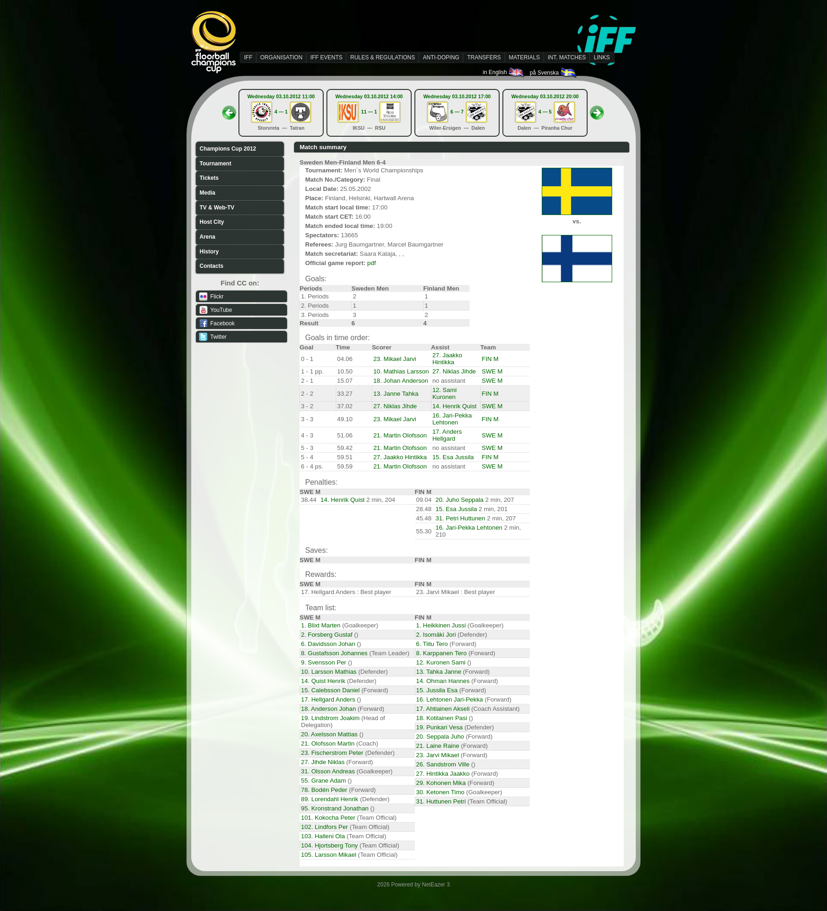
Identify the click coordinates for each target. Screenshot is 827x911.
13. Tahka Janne (439, 671)
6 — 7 (457, 111)
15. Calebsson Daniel (330, 690)
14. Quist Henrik (323, 680)
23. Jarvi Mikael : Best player (455, 591)
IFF (248, 57)
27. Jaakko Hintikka (447, 359)
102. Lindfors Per (324, 826)
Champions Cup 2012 (228, 149)
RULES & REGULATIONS (382, 57)
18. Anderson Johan (328, 708)
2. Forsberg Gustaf (326, 634)
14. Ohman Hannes (443, 680)
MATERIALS (524, 57)
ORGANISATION (281, 57)
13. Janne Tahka (396, 393)
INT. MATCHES (567, 57)
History (209, 251)
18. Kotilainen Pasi (441, 718)
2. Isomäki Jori (436, 634)
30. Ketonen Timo (440, 792)
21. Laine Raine (437, 745)
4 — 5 (545, 111)
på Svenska (553, 73)
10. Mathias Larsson (401, 371)
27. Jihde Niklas (323, 762)
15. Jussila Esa (437, 690)
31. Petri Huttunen (460, 518)
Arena (207, 237)
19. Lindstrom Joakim (330, 718)
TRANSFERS (484, 57)
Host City (212, 222)
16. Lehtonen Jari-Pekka (449, 699)
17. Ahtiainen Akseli (443, 708)
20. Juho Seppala (460, 499)
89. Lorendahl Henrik (329, 799)
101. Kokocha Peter (328, 817)
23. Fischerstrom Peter (332, 752)
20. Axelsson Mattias (329, 734)
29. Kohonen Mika (441, 782)
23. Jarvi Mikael (437, 755)
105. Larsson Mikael (328, 854)
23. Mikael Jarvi (394, 358)
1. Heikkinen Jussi (441, 625)
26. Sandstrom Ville (443, 764)
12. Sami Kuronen (444, 393)
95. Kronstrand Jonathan (335, 808)
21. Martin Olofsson (400, 435)
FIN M (490, 358)
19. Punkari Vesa (439, 727)
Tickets (209, 178)
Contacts (211, 266)
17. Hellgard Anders (328, 699)
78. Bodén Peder (324, 789)
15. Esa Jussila (453, 457)
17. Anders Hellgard (447, 435)
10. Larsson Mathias (329, 671)
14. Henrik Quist (454, 406)
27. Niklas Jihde (454, 371)
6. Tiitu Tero (432, 643)
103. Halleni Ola (323, 836)
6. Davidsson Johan (328, 643)
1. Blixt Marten (320, 625)
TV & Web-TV (217, 207)
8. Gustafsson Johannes (334, 653)
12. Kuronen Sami (441, 662)
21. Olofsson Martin (328, 743)
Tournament (215, 163)
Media (207, 193)
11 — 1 (369, 111)
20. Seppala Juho (440, 736)
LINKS (602, 57)
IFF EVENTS (326, 57)
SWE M (492, 371)
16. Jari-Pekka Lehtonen (452, 419)
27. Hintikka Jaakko (443, 773)
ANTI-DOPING (441, 57)
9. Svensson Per (323, 662)
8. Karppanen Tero (441, 653)
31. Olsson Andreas (328, 771)
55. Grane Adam (323, 780)
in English (504, 72)
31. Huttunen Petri (441, 801)
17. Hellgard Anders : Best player (346, 591)
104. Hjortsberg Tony (329, 845)
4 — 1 (281, 111)
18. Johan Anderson (400, 380)
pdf (371, 262)
